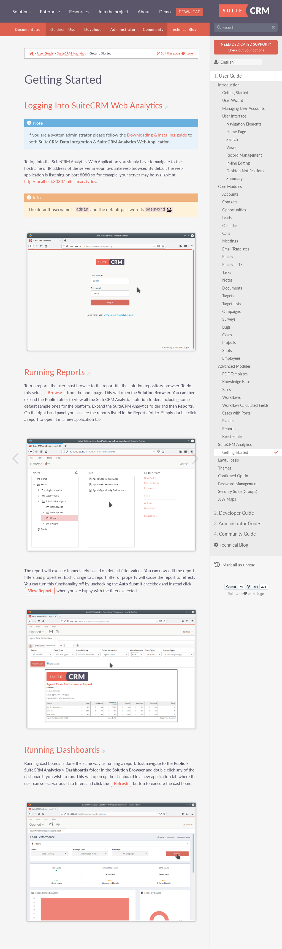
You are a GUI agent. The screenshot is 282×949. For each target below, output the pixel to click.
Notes (229, 280)
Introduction (231, 85)
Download (189, 12)
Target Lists (233, 303)
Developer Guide (236, 513)
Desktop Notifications (247, 170)
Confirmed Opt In (235, 475)
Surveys (230, 319)
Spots (229, 350)
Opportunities (236, 210)
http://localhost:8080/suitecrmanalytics (62, 189)
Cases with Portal (238, 413)
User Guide (230, 76)
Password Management (240, 483)
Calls (228, 233)
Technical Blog (184, 29)
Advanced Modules (236, 366)
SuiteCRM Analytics (237, 444)
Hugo (261, 593)
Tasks (228, 272)
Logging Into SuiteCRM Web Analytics (98, 106)
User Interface (236, 116)
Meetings (232, 241)
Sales (228, 389)
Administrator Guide (239, 523)
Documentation (29, 29)
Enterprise (50, 11)
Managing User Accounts (245, 108)
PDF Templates (237, 374)
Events (229, 420)
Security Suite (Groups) (239, 491)
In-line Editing (240, 163)
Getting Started (237, 92)
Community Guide (237, 534)
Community (153, 29)
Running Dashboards (66, 738)
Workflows (233, 397)
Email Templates (237, 249)
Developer (93, 29)
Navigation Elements (245, 124)
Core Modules (232, 186)
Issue (174, 55)
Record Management (246, 155)
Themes (226, 468)
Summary (236, 178)
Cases (229, 334)
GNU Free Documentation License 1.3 (101, 946)
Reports (230, 428)
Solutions (21, 11)
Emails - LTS (234, 264)
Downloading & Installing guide (61, 143)
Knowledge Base (238, 381)
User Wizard (234, 100)
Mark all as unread (236, 565)
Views (233, 147)
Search (234, 139)
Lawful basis (230, 460)
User (72, 29)
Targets (230, 295)
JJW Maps (229, 499)
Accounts (232, 194)
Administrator (123, 29)
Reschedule (233, 436)
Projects (231, 342)
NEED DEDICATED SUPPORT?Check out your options (247, 47)
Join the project (113, 11)
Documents (234, 288)
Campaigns (233, 311)
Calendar (231, 225)
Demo (165, 11)
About (144, 11)
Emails (229, 256)
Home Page (238, 131)
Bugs (228, 327)
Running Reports (59, 369)
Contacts (231, 202)
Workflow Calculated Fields (247, 405)
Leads (229, 217)
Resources (79, 11)
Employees (233, 358)
